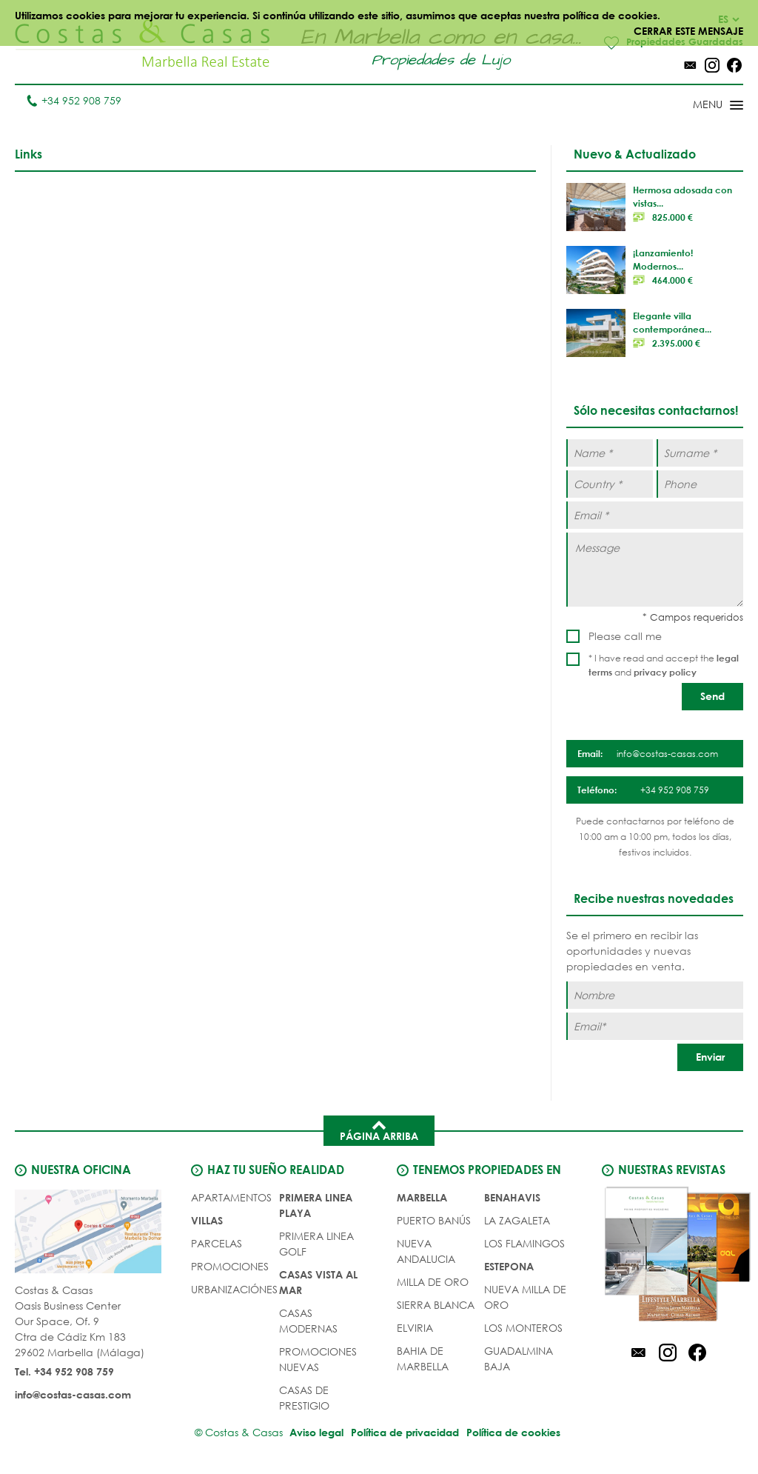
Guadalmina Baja (518, 1355)
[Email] (654, 1023)
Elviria (415, 1325)
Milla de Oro (433, 1279)
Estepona (509, 1263)
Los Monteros (523, 1325)
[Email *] (654, 516)
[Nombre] (654, 992)
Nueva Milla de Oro (525, 1294)
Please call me (625, 637)
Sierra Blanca (435, 1302)
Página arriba (379, 1126)
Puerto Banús (434, 1217)
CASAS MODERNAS (308, 1318)
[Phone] (700, 484)
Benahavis (512, 1194)
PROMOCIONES (230, 1263)
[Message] (654, 570)
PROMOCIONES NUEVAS (318, 1356)
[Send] (712, 697)
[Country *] (609, 484)
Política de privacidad (405, 1429)
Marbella (422, 1194)
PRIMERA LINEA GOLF (316, 1240)
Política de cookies (521, 1429)
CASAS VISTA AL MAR (318, 1279)
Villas (207, 1217)
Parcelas (216, 1240)
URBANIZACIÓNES (234, 1286)
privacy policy (665, 672)
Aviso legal (309, 1429)
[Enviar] (710, 1054)
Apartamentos (231, 1194)
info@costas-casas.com (73, 1393)
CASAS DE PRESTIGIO (304, 1395)
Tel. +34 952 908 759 (64, 1370)
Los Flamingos (524, 1240)
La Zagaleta (517, 1217)
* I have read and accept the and (663, 666)
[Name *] (609, 453)
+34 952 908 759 (73, 101)
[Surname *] (700, 453)
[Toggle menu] (698, 106)
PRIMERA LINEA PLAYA (315, 1202)
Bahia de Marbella (423, 1355)
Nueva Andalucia (426, 1248)
